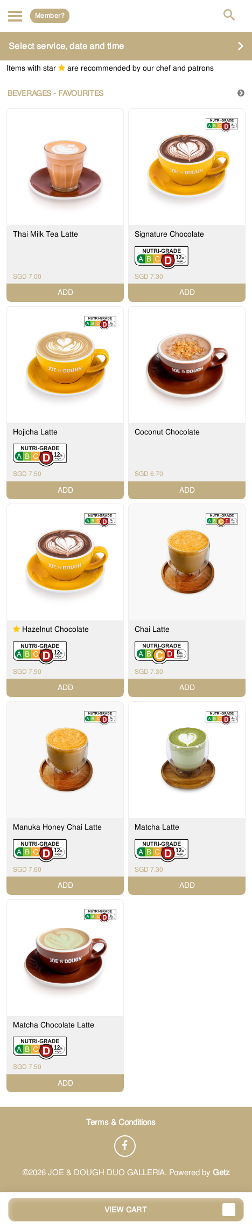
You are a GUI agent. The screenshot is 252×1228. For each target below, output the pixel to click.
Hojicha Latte (35, 432)
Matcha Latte (157, 827)
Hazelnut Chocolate (55, 629)
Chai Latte (152, 629)
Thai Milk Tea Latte (45, 234)
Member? (50, 15)
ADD (65, 292)
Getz (221, 1172)
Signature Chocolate (169, 234)
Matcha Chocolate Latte (53, 1025)
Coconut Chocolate (167, 432)
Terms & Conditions (121, 1122)
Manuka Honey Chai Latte (57, 827)
